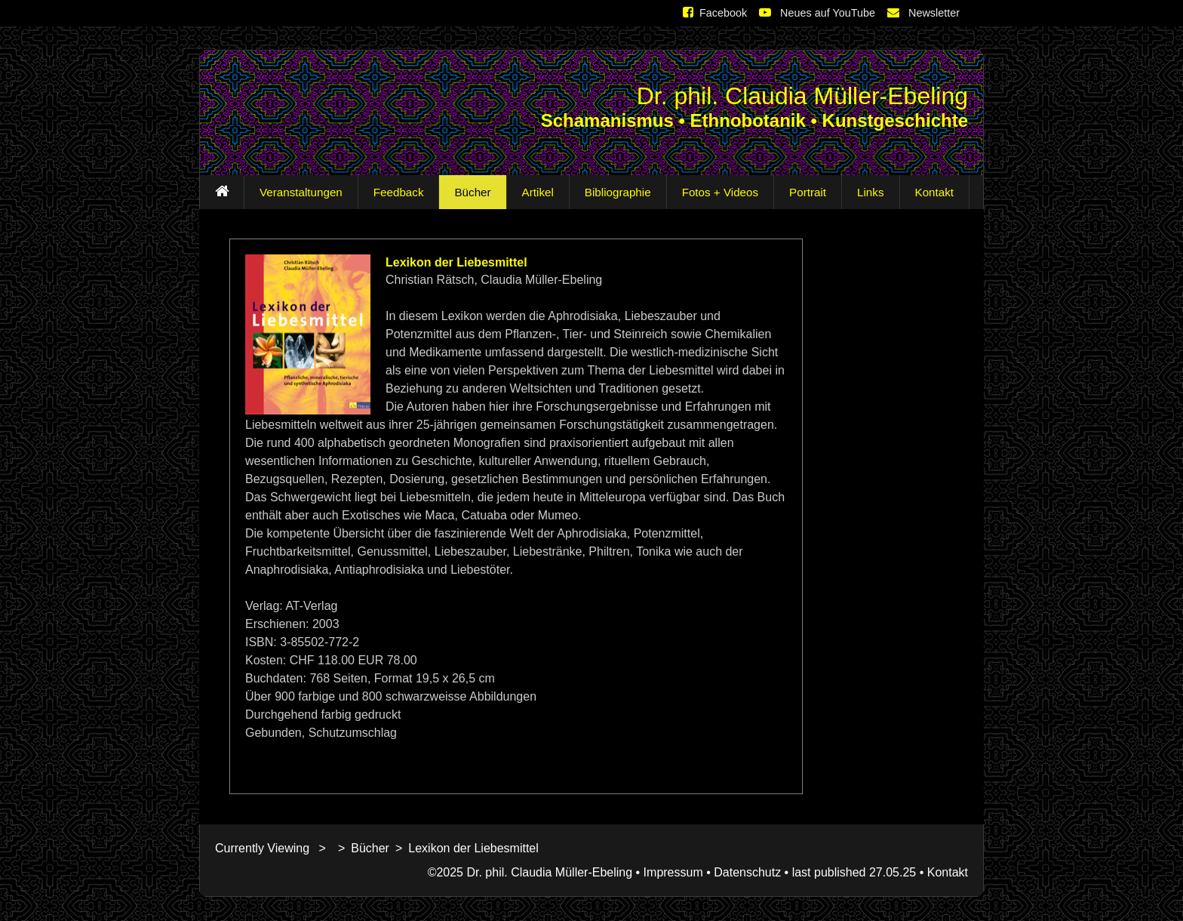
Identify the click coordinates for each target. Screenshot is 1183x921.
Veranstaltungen (298, 192)
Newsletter (923, 13)
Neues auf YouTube (817, 13)
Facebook (715, 13)
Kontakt (931, 192)
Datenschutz (747, 872)
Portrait (804, 192)
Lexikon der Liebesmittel (473, 848)
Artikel (535, 192)
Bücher (469, 192)
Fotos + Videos (717, 192)
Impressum (673, 872)
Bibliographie (615, 192)
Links (867, 192)
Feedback (395, 192)
